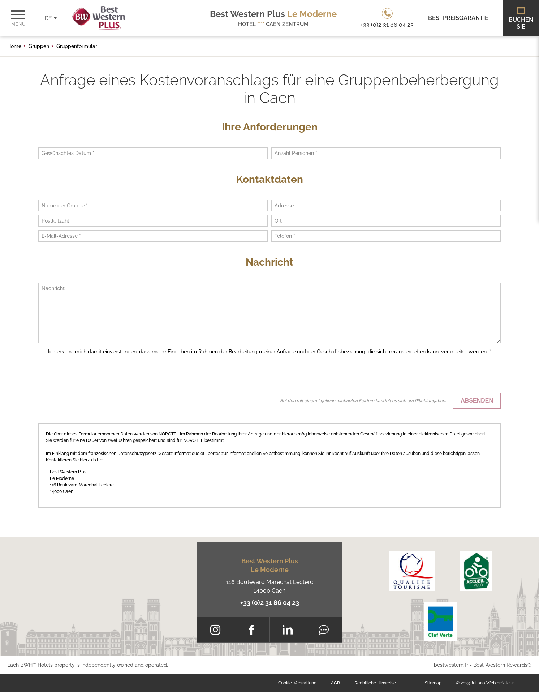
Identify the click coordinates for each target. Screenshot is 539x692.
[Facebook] (251, 629)
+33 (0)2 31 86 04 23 (269, 602)
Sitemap (433, 682)
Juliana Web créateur (492, 682)
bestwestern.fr (451, 665)
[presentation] (446, 375)
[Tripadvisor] (324, 629)
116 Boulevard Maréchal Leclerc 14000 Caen (269, 586)
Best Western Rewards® (502, 665)
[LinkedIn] (288, 629)
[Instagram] (215, 629)
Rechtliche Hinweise (375, 682)
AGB (335, 682)
